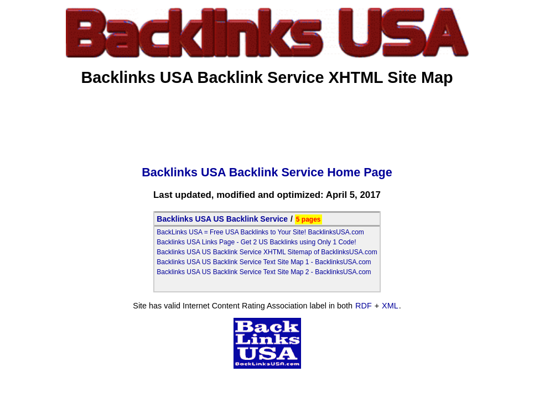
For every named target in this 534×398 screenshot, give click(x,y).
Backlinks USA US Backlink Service (222, 218)
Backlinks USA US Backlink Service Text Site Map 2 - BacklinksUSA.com (264, 272)
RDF (363, 305)
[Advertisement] (267, 122)
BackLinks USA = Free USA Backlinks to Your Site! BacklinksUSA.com (260, 232)
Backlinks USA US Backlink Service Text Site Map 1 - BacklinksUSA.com (264, 262)
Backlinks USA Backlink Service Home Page (267, 172)
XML (390, 305)
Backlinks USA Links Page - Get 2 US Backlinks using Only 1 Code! (256, 242)
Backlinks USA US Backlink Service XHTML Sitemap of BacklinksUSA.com (267, 252)
